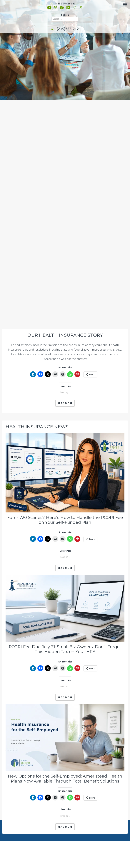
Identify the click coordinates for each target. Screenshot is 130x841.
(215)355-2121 (65, 29)
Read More (65, 403)
